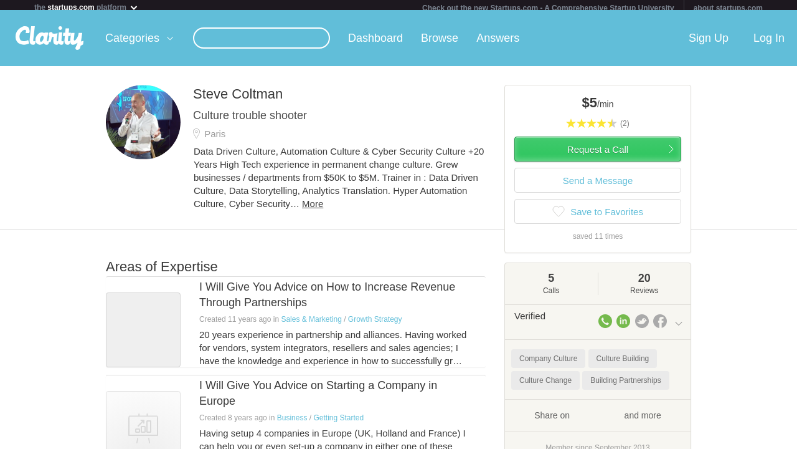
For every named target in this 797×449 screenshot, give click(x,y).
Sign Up (709, 43)
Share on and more (597, 419)
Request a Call (597, 154)
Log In (769, 43)
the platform (86, 7)
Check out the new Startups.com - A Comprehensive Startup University (548, 8)
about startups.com (728, 8)
